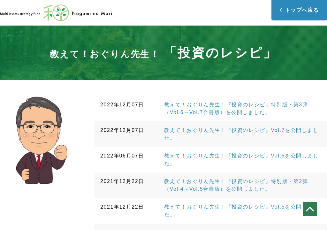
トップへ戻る (302, 10)
